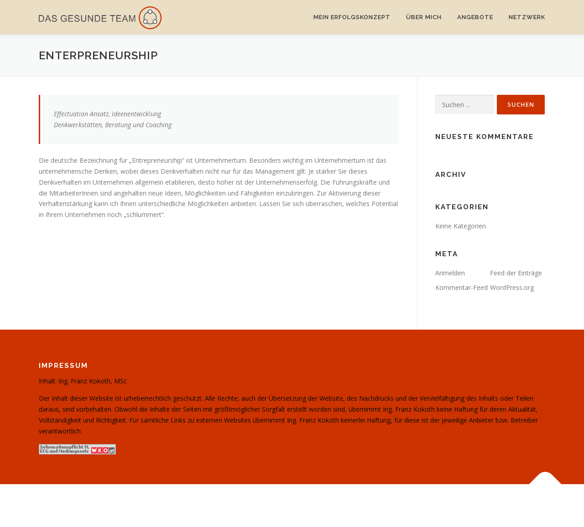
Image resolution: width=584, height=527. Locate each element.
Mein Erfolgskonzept (352, 17)
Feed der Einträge (516, 273)
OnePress (312, 505)
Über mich (424, 17)
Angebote (475, 17)
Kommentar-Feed (461, 287)
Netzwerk (527, 17)
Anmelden (450, 273)
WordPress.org (512, 287)
